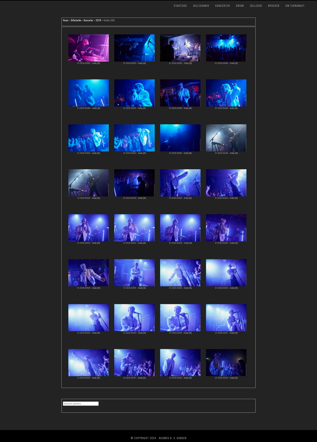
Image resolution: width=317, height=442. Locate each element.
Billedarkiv (201, 5)
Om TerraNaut (295, 5)
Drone (240, 5)
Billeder (256, 5)
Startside (180, 5)
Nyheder (273, 5)
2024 (98, 20)
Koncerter (222, 5)
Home (66, 20)
